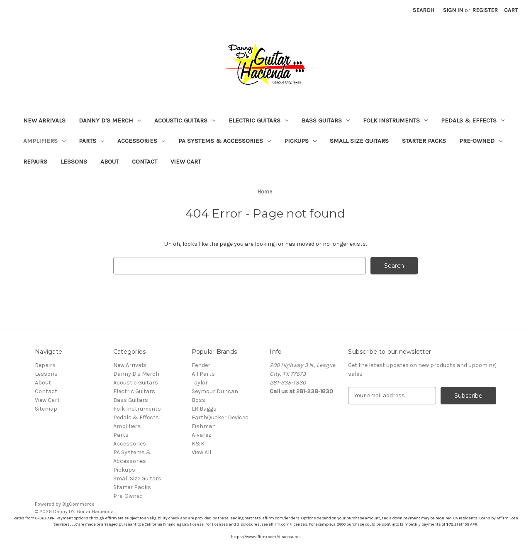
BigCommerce (78, 504)
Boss (198, 400)
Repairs (35, 161)
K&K (198, 443)
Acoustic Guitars (184, 120)
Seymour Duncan (215, 391)
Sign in (453, 10)
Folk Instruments (395, 120)
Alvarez (201, 434)
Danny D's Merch (110, 120)
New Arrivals (44, 120)
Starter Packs (424, 140)
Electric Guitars (258, 120)
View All (201, 452)
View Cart (186, 161)
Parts (91, 140)
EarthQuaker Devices (220, 417)
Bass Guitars (326, 120)
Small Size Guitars (359, 140)
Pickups (300, 140)
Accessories (141, 140)
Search (423, 10)
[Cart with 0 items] (510, 10)
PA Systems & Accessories (224, 140)
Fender (201, 365)
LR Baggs (204, 408)
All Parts (203, 373)
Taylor (200, 382)
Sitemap (46, 408)
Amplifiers (44, 140)
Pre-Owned (480, 140)
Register (485, 10)
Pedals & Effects (472, 120)
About (109, 161)
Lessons (74, 161)
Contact (144, 161)
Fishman (204, 426)
